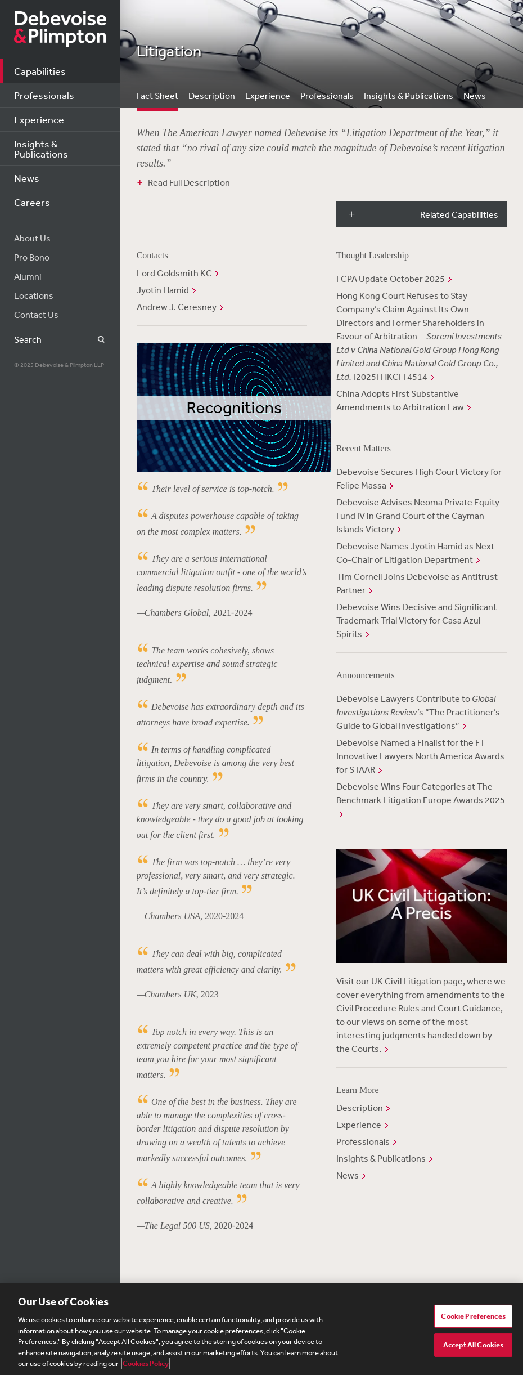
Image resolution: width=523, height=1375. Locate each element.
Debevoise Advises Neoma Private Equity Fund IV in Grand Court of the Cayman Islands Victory (417, 515)
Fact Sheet (157, 95)
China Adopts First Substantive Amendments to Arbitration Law (400, 400)
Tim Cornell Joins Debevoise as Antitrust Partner (417, 583)
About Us (32, 238)
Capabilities (40, 71)
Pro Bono (31, 257)
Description (211, 95)
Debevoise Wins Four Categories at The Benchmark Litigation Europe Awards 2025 (420, 793)
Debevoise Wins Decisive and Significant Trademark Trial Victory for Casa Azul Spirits (416, 620)
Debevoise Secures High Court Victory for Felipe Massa (419, 478)
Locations (33, 295)
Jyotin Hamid (163, 289)
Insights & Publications (41, 148)
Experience (39, 119)
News (26, 178)
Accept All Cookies (473, 1345)
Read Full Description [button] (189, 182)
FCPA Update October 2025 (390, 278)
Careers (32, 202)
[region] (261, 1329)
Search (95, 339)
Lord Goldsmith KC (174, 273)
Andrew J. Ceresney (177, 306)
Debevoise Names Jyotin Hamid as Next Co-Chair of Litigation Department (415, 552)
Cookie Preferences (473, 1316)
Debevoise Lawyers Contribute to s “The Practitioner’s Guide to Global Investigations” (418, 712)
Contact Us (36, 314)
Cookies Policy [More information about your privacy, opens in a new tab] (146, 1363)
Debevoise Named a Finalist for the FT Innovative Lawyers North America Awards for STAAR (420, 756)
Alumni (28, 276)
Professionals (44, 95)
